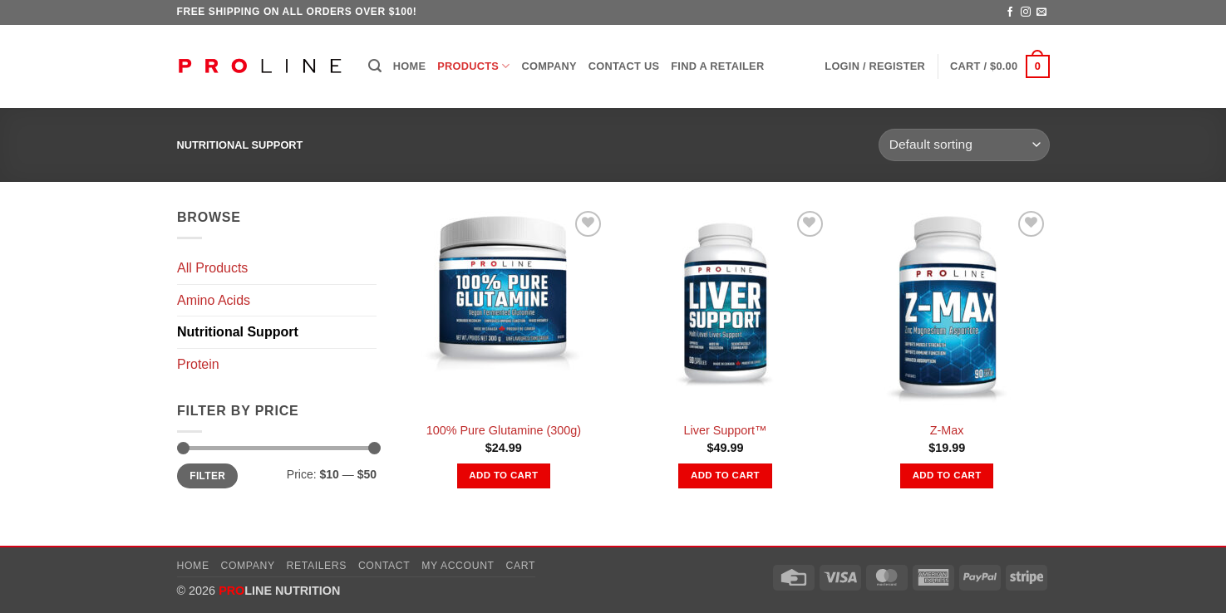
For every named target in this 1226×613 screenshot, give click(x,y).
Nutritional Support (237, 332)
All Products (212, 268)
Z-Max (947, 430)
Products (473, 66)
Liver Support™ (724, 430)
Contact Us (624, 66)
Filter (207, 476)
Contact (384, 565)
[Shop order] (964, 145)
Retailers (317, 565)
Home (409, 66)
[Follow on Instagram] (1026, 12)
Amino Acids (213, 300)
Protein (198, 364)
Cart (520, 565)
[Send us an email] (1041, 12)
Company (549, 66)
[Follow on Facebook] (1010, 12)
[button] (375, 66)
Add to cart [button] (503, 475)
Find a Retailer (717, 66)
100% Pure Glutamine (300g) (503, 430)
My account (457, 565)
